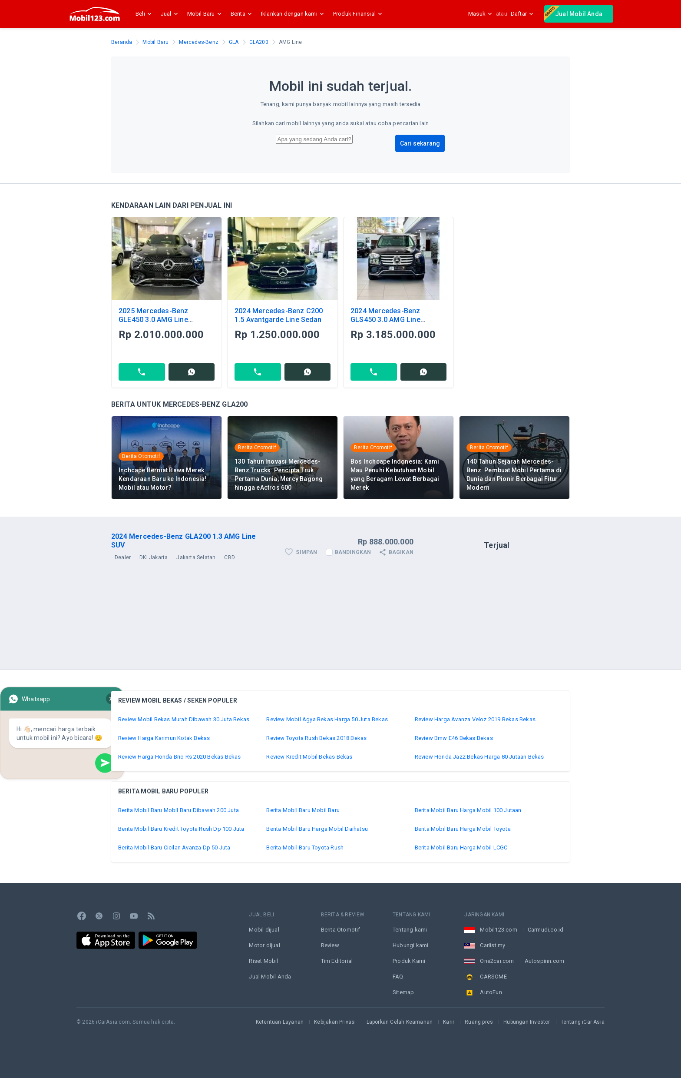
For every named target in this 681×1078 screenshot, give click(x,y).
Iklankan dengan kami (293, 14)
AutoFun (491, 992)
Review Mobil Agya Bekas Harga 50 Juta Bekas (327, 719)
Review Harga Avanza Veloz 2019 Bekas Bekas (475, 719)
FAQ (398, 976)
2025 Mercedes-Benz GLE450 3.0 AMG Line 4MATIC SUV (153, 319)
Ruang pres (479, 1022)
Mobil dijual (264, 929)
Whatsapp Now (61, 741)
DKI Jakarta (153, 557)
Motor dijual (264, 945)
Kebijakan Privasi (335, 1022)
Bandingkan (353, 552)
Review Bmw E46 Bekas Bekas (454, 738)
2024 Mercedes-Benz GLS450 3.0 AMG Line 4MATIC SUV (385, 319)
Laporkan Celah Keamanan (400, 1022)
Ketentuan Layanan (280, 1022)
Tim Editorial (337, 961)
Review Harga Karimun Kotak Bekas (164, 738)
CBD (229, 557)
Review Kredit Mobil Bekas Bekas (309, 756)
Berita (242, 14)
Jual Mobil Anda (573, 13)
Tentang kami (410, 929)
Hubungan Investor (526, 1022)
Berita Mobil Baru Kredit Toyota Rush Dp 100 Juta (181, 829)
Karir (448, 1022)
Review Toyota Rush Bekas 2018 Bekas (316, 738)
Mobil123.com (498, 929)
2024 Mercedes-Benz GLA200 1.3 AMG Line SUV (183, 540)
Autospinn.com (545, 961)
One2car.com (497, 961)
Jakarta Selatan (195, 557)
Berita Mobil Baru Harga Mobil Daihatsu (317, 829)
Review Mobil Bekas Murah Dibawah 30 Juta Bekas (183, 719)
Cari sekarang (420, 143)
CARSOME (493, 976)
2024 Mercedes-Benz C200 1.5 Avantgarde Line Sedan (279, 315)
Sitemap (403, 992)
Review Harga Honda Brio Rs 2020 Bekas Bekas (179, 756)
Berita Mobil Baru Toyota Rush (305, 847)
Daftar (522, 13)
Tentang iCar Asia (583, 1022)
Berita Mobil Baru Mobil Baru (303, 810)
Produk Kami (409, 961)
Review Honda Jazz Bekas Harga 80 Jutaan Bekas (479, 756)
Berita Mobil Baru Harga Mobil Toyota (463, 829)
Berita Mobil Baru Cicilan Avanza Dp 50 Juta (174, 847)
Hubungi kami (410, 945)
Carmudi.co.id (546, 929)
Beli (145, 14)
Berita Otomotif (340, 929)
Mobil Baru (205, 14)
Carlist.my (492, 945)
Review (330, 945)
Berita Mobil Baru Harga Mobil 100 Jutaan (468, 810)
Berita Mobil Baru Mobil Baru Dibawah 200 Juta (178, 810)
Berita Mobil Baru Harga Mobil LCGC (461, 847)
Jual (170, 14)
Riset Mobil (263, 961)
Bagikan (395, 552)
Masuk (480, 13)
